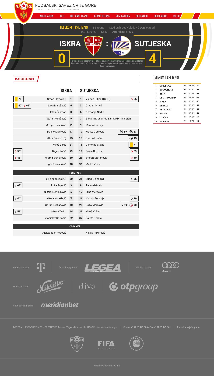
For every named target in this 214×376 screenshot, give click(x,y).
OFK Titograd (168, 97)
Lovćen (164, 117)
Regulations (123, 16)
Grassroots (160, 16)
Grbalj (164, 105)
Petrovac (165, 109)
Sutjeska (165, 85)
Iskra (163, 101)
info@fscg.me (192, 327)
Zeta (162, 93)
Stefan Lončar (94, 138)
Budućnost (166, 89)
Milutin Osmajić (95, 125)
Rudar (163, 113)
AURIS (116, 365)
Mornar (164, 121)
